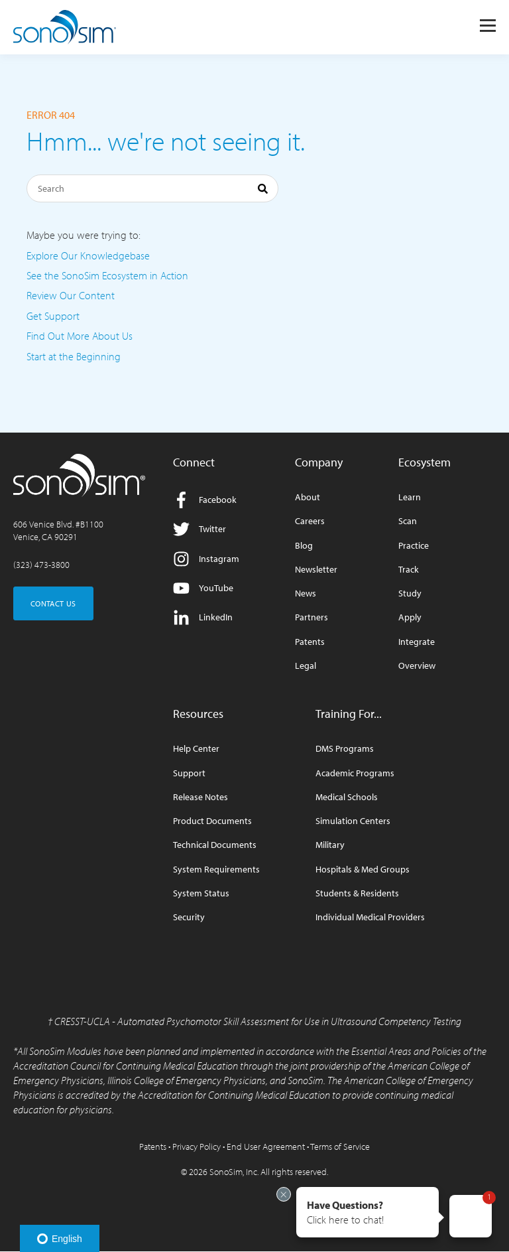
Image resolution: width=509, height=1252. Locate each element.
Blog (304, 545)
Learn (409, 497)
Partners (311, 617)
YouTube (203, 588)
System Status (201, 893)
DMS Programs (344, 748)
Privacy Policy (196, 1146)
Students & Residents (357, 893)
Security (189, 917)
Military (330, 845)
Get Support (53, 315)
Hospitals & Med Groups (362, 869)
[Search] (152, 188)
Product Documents (212, 821)
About (307, 497)
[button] (367, 1212)
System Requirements (216, 869)
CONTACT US (53, 603)
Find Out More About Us (80, 335)
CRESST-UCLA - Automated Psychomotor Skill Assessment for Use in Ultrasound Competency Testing (257, 1021)
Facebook (205, 500)
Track (408, 569)
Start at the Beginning (74, 356)
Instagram (206, 559)
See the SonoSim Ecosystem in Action (107, 275)
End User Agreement (266, 1146)
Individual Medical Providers (370, 917)
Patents (310, 642)
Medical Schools (346, 797)
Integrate (416, 642)
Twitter (199, 529)
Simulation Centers (352, 821)
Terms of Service (340, 1146)
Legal (305, 665)
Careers (310, 521)
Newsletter (316, 569)
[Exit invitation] (283, 1194)
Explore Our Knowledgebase (88, 255)
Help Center (196, 748)
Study (410, 593)
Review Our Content (71, 295)
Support (189, 773)
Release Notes (200, 797)
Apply (410, 617)
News (305, 593)
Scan (407, 521)
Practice (413, 545)
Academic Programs (354, 773)
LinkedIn (203, 617)
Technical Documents (214, 845)
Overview (416, 665)
